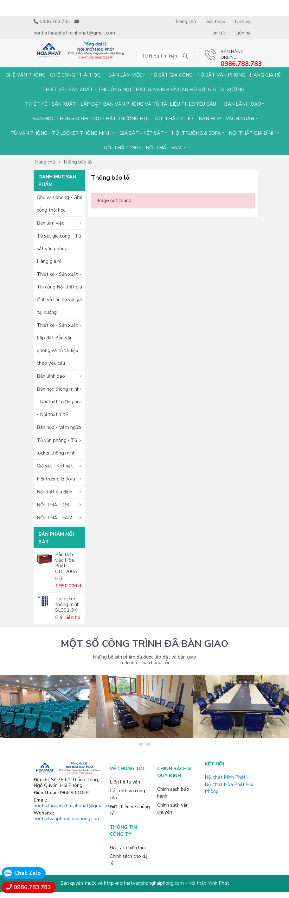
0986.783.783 (32, 887)
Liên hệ (243, 33)
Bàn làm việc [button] (50, 223)
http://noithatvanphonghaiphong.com (144, 883)
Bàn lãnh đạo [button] (51, 376)
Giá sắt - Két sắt (141, 133)
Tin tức (218, 33)
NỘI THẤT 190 (121, 148)
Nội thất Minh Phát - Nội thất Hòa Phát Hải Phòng (229, 784)
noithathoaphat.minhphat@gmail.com (74, 805)
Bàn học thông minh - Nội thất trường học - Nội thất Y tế (111, 118)
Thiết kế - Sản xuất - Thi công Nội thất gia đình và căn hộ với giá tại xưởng (143, 89)
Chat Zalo (27, 873)
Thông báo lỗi (78, 162)
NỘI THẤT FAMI (164, 148)
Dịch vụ (243, 21)
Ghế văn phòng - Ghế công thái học (52, 75)
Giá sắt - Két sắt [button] (55, 466)
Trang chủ (185, 21)
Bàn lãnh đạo (242, 104)
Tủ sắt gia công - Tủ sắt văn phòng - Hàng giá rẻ (215, 75)
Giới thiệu (215, 21)
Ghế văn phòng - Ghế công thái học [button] (59, 203)
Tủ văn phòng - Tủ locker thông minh (61, 133)
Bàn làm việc (125, 75)
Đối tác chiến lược (128, 848)
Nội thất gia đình (252, 133)
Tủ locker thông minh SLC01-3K (67, 604)
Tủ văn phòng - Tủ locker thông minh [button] (57, 446)
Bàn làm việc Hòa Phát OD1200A (66, 563)
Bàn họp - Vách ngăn (226, 118)
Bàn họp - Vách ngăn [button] (59, 427)
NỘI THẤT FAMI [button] (55, 518)
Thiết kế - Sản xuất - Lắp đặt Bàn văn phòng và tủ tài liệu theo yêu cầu (120, 104)
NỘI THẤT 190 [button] (54, 505)
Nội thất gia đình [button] (54, 492)
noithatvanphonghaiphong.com (67, 818)
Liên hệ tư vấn (125, 782)
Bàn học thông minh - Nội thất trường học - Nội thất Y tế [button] (59, 402)
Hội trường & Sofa (196, 133)
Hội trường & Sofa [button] (56, 479)
